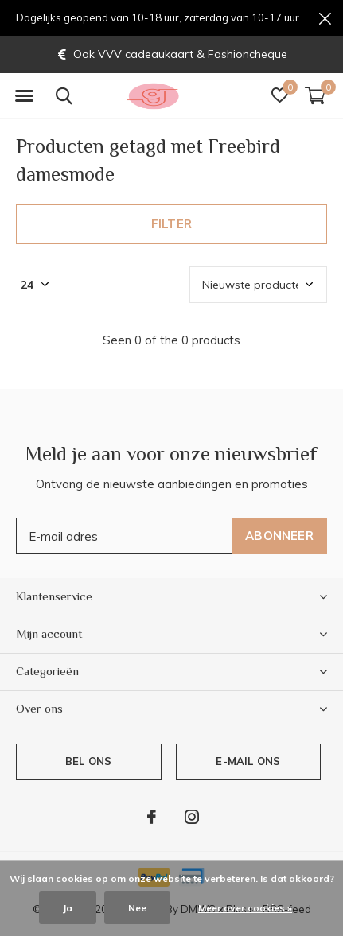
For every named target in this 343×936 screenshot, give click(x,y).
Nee (137, 908)
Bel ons (88, 761)
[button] (24, 96)
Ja (67, 908)
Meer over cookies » (245, 908)
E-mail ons (248, 761)
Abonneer (279, 535)
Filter (171, 223)
